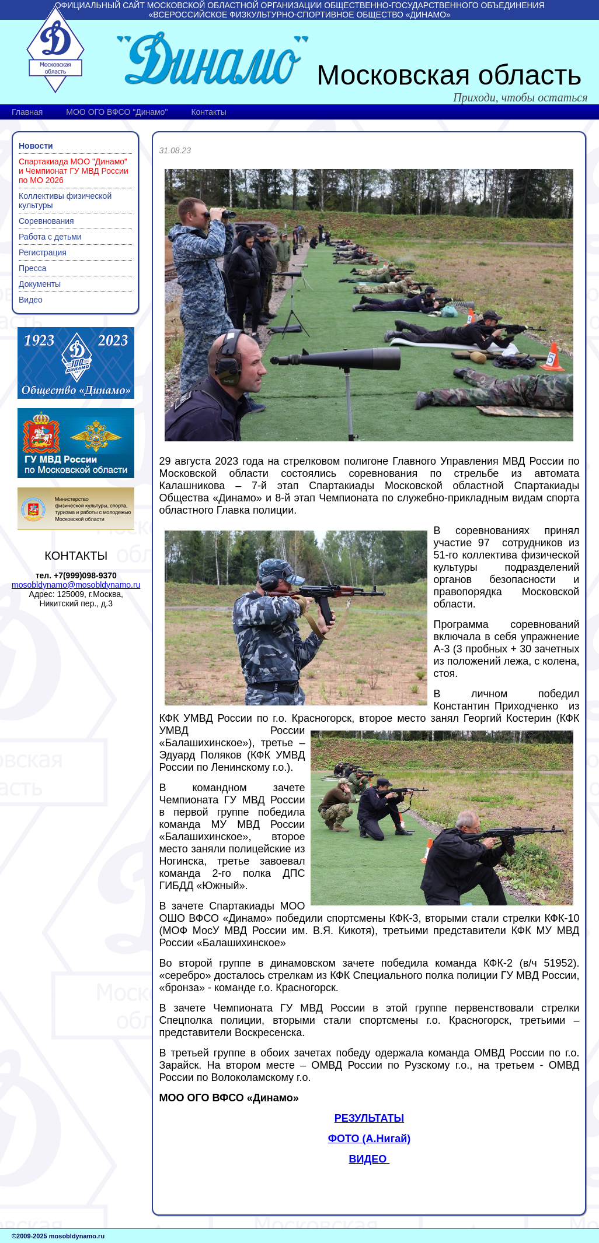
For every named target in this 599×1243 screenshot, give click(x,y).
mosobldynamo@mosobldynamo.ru (76, 584)
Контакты (208, 112)
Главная (27, 112)
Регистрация (43, 252)
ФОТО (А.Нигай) (369, 1138)
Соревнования (46, 221)
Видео (31, 299)
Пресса (32, 268)
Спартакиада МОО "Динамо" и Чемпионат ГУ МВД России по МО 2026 (73, 171)
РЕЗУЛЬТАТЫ (369, 1118)
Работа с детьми (50, 236)
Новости (36, 145)
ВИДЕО (369, 1159)
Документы (40, 284)
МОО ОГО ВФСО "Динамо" (117, 112)
